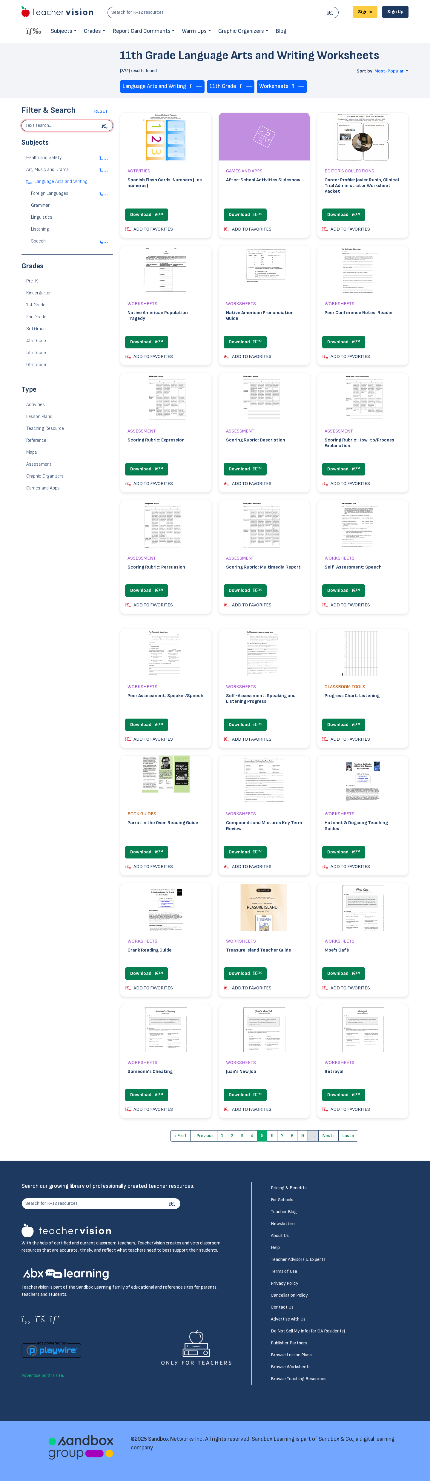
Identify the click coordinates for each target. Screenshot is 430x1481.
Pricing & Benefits (289, 1188)
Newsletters (283, 1224)
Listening (40, 229)
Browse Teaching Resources (298, 1379)
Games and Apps (43, 488)
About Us (280, 1235)
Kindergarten (39, 293)
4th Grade (36, 341)
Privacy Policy (284, 1283)
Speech (38, 241)
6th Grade (36, 364)
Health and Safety (44, 157)
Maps (31, 452)
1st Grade (35, 305)
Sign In (365, 12)
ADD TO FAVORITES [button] (149, 229)
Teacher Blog (284, 1212)
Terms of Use (284, 1271)
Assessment (38, 464)
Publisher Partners (289, 1343)
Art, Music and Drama (47, 169)
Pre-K (32, 281)
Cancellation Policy (289, 1295)
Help (275, 1247)
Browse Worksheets (291, 1367)
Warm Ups (194, 31)
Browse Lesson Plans (291, 1355)
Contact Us (282, 1307)
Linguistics (41, 217)
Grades (92, 31)
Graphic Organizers (241, 31)
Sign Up (395, 12)
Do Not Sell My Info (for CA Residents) (308, 1331)
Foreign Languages (49, 193)
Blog (281, 31)
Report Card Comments (142, 31)
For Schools (282, 1200)
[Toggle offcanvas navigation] (34, 30)
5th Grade (36, 353)
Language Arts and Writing (61, 181)
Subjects (61, 31)
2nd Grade (36, 317)
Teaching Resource (45, 428)
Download (146, 214)
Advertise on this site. (43, 1375)
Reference (36, 440)
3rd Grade (36, 329)
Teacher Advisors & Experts (298, 1259)
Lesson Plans (39, 416)
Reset (101, 111)
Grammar (40, 205)
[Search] (331, 12)
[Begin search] (105, 125)
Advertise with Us (288, 1319)
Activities (35, 404)
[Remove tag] (196, 87)
